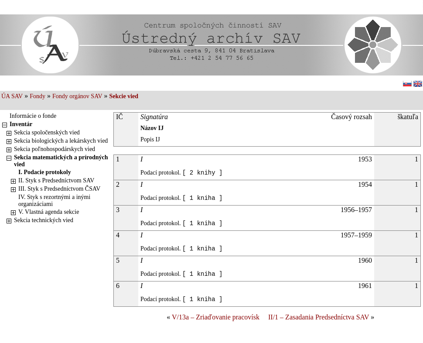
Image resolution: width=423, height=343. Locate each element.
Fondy (37, 96)
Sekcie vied (124, 96)
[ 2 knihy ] (202, 172)
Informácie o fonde (33, 116)
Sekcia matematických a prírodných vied (61, 161)
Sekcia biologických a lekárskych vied (61, 140)
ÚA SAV (12, 96)
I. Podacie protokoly (44, 172)
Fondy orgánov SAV (77, 96)
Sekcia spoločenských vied (47, 132)
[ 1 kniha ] (202, 198)
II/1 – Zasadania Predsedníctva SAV (318, 317)
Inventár (21, 124)
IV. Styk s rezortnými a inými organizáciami (54, 200)
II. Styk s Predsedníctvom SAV (56, 180)
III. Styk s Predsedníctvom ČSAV (59, 188)
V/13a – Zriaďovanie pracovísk (215, 317)
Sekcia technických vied (43, 220)
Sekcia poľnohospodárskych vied (54, 149)
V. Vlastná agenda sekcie (48, 212)
